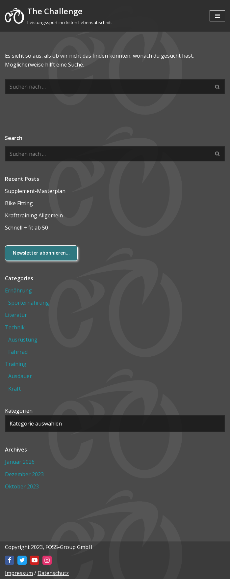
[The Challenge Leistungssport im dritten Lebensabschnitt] (58, 16)
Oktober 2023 (22, 486)
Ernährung (18, 290)
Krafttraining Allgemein (34, 215)
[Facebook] (9, 560)
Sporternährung (28, 302)
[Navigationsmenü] (217, 15)
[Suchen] (107, 86)
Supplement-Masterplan (35, 191)
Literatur (16, 314)
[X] (22, 560)
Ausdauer (20, 376)
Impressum (19, 573)
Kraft (14, 388)
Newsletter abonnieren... (41, 253)
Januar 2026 (20, 461)
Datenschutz (53, 573)
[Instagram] (47, 560)
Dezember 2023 (24, 474)
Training (15, 364)
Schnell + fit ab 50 (26, 227)
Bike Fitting (19, 203)
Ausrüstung (23, 339)
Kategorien (19, 410)
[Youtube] (34, 560)
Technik (15, 327)
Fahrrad (18, 351)
